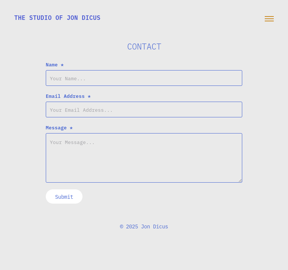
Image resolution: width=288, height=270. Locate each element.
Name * (55, 64)
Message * (59, 127)
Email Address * (68, 96)
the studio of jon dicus (57, 17)
